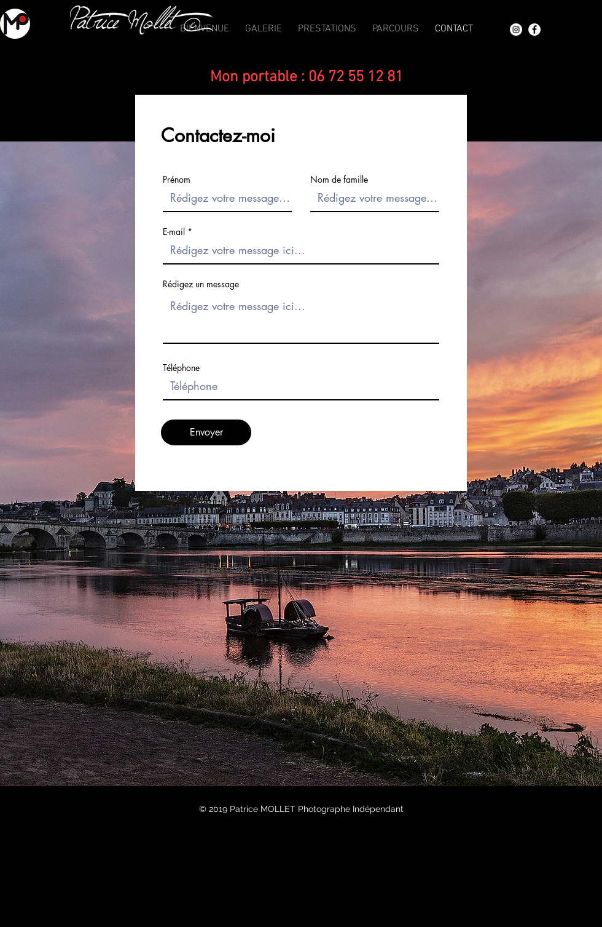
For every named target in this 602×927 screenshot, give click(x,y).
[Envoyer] (206, 432)
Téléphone (181, 368)
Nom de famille (339, 179)
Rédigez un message (201, 284)
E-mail (174, 232)
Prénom (176, 179)
